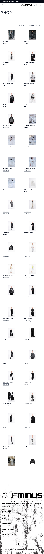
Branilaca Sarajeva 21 (8, 529)
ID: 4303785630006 (8, 534)
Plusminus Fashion (8, 527)
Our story (25, 515)
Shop (3, 518)
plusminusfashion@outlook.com (11, 532)
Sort (40, 25)
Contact (25, 518)
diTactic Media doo (35, 549)
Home (3, 515)
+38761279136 (6, 537)
